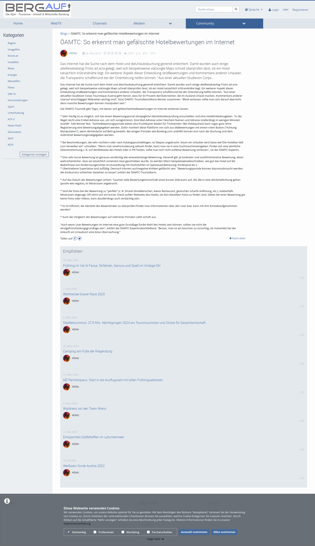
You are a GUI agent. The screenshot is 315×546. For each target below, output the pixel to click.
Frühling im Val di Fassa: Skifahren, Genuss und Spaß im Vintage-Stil (112, 265)
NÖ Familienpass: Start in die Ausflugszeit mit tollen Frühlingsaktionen (113, 380)
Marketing (130, 532)
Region (12, 43)
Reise (11, 68)
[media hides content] (254, 9)
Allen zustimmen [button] (224, 532)
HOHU (73, 53)
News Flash (14, 125)
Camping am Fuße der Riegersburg (87, 351)
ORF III (12, 94)
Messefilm (14, 81)
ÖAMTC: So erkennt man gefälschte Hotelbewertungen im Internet (115, 33)
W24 (10, 144)
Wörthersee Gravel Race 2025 (84, 294)
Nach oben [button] (237, 238)
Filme (11, 87)
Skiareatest (14, 132)
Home (18, 23)
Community (205, 23)
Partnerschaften (159, 532)
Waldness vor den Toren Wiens (84, 408)
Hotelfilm (13, 62)
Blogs (64, 33)
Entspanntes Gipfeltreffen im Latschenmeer (93, 437)
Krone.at (13, 55)
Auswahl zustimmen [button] (194, 532)
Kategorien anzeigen (34, 154)
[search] (214, 9)
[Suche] (236, 9)
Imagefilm (14, 49)
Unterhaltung (16, 113)
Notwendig (76, 532)
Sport (11, 106)
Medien (139, 23)
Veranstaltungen (18, 100)
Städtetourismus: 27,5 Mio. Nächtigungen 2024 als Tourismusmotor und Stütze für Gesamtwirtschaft (134, 322)
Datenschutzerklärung (77, 523)
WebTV (56, 23)
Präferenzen (103, 532)
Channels (100, 23)
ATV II (11, 119)
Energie (12, 75)
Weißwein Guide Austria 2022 (84, 466)
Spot (10, 138)
